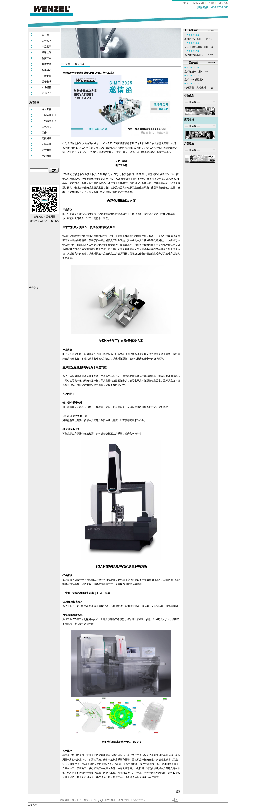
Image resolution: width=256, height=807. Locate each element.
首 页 (45, 35)
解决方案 (46, 58)
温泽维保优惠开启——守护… (200, 55)
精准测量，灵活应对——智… (200, 87)
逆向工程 (46, 109)
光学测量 (46, 150)
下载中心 (46, 75)
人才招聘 (46, 87)
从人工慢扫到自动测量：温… (200, 47)
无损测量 (46, 138)
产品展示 (46, 46)
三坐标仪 (46, 126)
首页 (67, 64)
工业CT (46, 132)
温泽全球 (46, 81)
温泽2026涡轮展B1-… (196, 79)
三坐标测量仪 (49, 121)
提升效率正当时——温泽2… (199, 39)
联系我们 (46, 93)
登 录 (211, 2)
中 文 (186, 2)
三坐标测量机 (49, 115)
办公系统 (223, 2)
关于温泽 (46, 40)
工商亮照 (32, 804)
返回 (178, 791)
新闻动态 (46, 70)
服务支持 (46, 64)
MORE (210, 30)
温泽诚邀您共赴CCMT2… (198, 71)
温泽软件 (46, 52)
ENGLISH (198, 2)
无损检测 (46, 144)
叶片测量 (46, 155)
